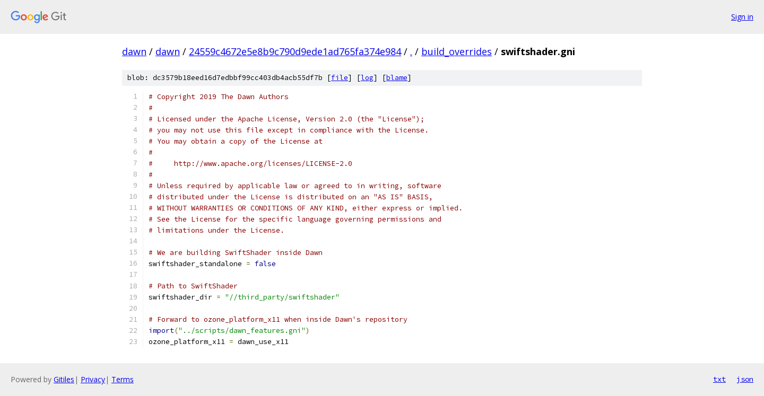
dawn (134, 51)
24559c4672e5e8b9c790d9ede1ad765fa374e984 (295, 51)
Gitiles (64, 379)
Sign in (742, 17)
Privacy (93, 379)
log (367, 77)
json (744, 379)
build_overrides (456, 51)
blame (396, 77)
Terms (122, 379)
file (339, 77)
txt (719, 379)
